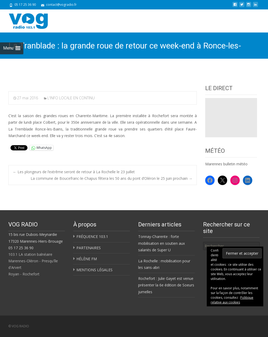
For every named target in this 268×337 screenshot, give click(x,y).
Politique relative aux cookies (232, 300)
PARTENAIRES (88, 247)
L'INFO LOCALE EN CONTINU (71, 97)
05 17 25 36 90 (21, 247)
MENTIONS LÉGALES (94, 269)
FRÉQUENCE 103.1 (92, 236)
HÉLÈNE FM (86, 258)
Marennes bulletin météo (226, 163)
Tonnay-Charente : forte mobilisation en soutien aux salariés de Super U (161, 243)
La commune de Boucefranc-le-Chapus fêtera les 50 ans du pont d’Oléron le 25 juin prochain (111, 178)
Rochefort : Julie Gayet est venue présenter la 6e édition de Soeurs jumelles (166, 285)
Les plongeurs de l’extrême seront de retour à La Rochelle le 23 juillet (74, 171)
